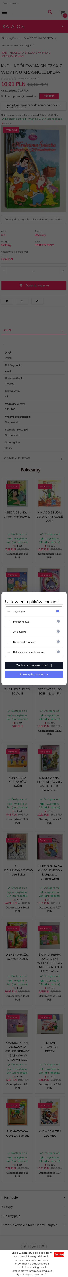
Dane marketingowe (24, 641)
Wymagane (19, 611)
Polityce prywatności (35, 1274)
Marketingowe (21, 621)
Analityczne (19, 631)
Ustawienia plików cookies (31, 601)
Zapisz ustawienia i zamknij (34, 665)
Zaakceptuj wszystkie (34, 674)
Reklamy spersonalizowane (28, 652)
